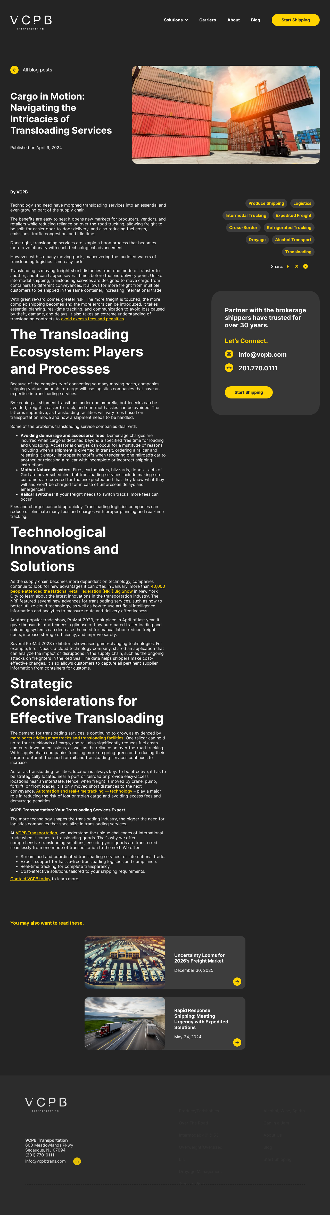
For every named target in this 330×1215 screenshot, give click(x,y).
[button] (176, 20)
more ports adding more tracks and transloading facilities (66, 737)
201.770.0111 (258, 368)
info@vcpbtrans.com (45, 1164)
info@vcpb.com (262, 354)
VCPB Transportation (36, 832)
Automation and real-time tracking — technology (84, 791)
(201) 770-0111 (39, 1158)
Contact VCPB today (30, 878)
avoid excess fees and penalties (92, 318)
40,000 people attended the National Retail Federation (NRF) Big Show (87, 589)
